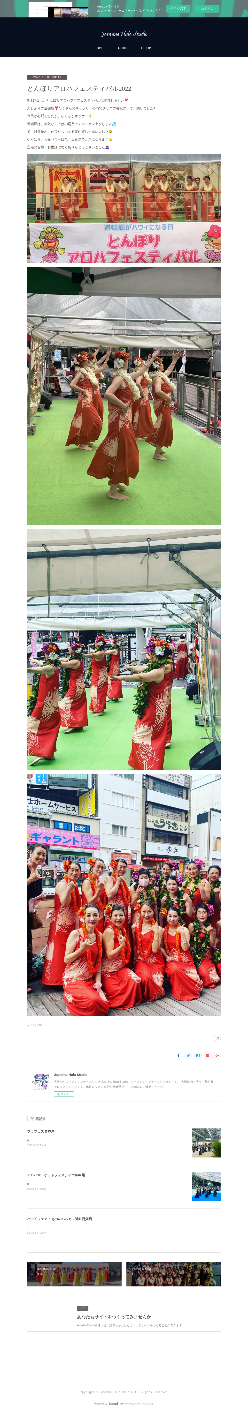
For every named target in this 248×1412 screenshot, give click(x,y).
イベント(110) (34, 1025)
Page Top (124, 1373)
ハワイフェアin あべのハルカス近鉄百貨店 (59, 1219)
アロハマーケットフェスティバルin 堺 (56, 1175)
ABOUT (122, 48)
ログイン (207, 8)
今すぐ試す (178, 8)
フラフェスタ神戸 (40, 1131)
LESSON (146, 48)
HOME (99, 48)
